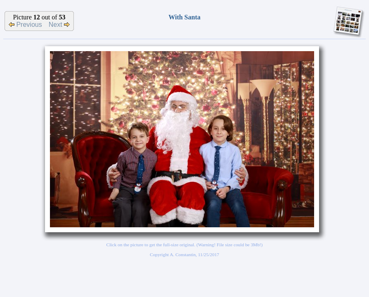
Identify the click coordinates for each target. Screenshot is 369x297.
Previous (25, 24)
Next (59, 24)
